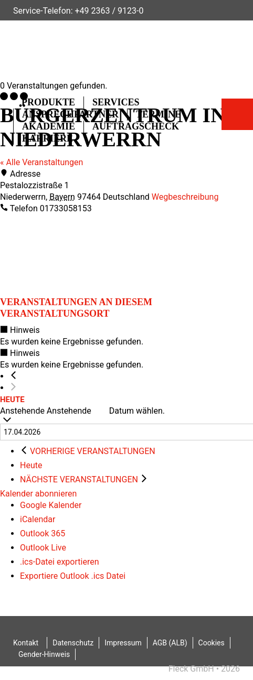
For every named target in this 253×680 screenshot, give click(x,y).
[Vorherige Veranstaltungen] (13, 376)
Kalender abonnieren (38, 494)
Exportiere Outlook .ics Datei (72, 576)
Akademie (48, 126)
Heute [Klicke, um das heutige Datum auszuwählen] (31, 465)
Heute (12, 399)
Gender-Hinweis (44, 654)
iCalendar (37, 519)
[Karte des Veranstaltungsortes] (78, 253)
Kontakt (25, 643)
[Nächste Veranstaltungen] (13, 388)
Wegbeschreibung (185, 197)
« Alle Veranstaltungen (41, 162)
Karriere (47, 138)
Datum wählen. (137, 411)
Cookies (211, 643)
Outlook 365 (42, 533)
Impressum (122, 643)
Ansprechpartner (70, 114)
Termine (158, 114)
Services (115, 102)
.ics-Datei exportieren (59, 562)
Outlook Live (43, 548)
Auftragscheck (135, 126)
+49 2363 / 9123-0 (109, 11)
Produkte (48, 102)
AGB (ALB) (170, 643)
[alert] (126, 336)
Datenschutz (72, 643)
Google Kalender (50, 505)
